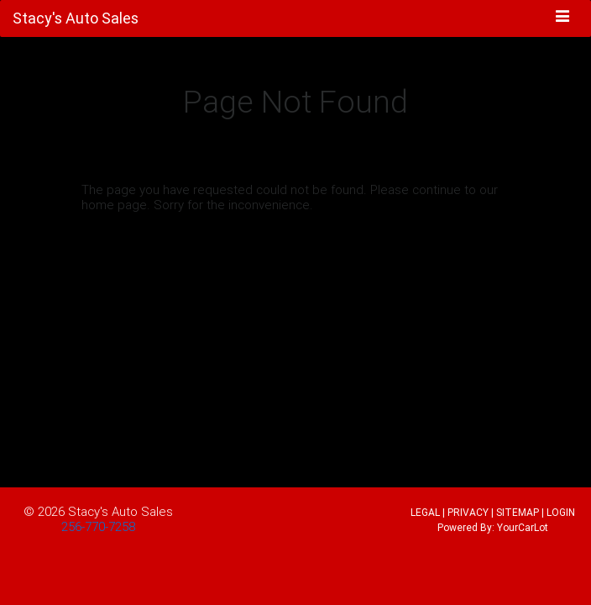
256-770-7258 (98, 526)
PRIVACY (468, 512)
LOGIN (561, 512)
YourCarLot (522, 527)
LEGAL (425, 512)
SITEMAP (517, 512)
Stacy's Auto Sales (120, 511)
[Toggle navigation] (563, 18)
